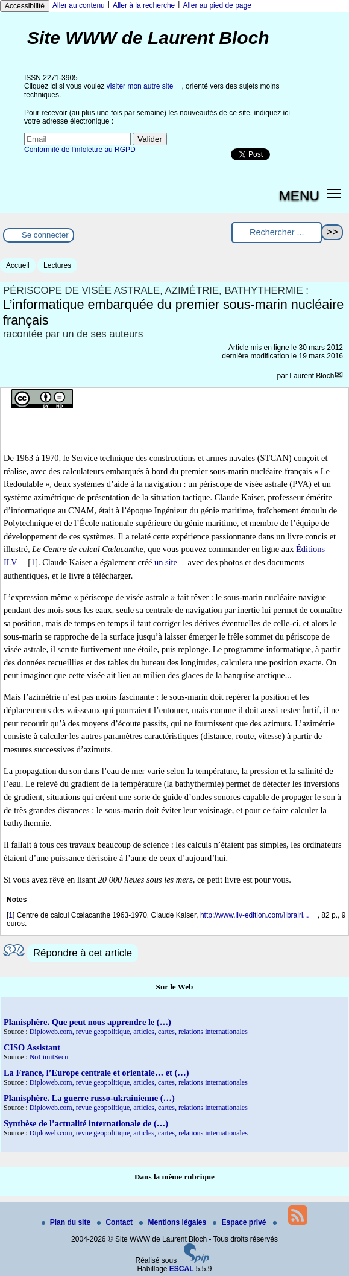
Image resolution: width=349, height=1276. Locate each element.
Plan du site (67, 1222)
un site (165, 562)
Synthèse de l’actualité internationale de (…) (86, 1123)
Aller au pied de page (217, 5)
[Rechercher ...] (276, 232)
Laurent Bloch (311, 376)
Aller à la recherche (144, 5)
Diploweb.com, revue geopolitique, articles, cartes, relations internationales (139, 1031)
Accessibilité (25, 6)
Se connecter (45, 235)
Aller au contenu (78, 5)
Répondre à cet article (82, 953)
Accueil (18, 265)
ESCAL (181, 1269)
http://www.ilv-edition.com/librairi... (254, 915)
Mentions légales (173, 1222)
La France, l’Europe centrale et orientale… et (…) (96, 1073)
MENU (299, 195)
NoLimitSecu (49, 1057)
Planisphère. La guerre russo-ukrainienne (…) (89, 1098)
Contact (115, 1222)
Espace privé (240, 1222)
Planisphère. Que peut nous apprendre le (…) (87, 1022)
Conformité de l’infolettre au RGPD (80, 149)
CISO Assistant (32, 1047)
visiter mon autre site (140, 86)
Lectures (57, 265)
